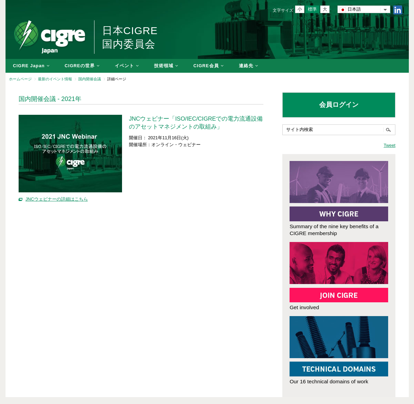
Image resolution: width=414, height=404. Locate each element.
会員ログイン (339, 104)
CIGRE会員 (206, 65)
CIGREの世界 (80, 65)
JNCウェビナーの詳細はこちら (57, 199)
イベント (124, 65)
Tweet (389, 145)
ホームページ (20, 79)
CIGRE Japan (29, 65)
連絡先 (246, 65)
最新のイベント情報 (55, 79)
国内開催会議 (89, 79)
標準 (312, 9)
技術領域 (163, 65)
